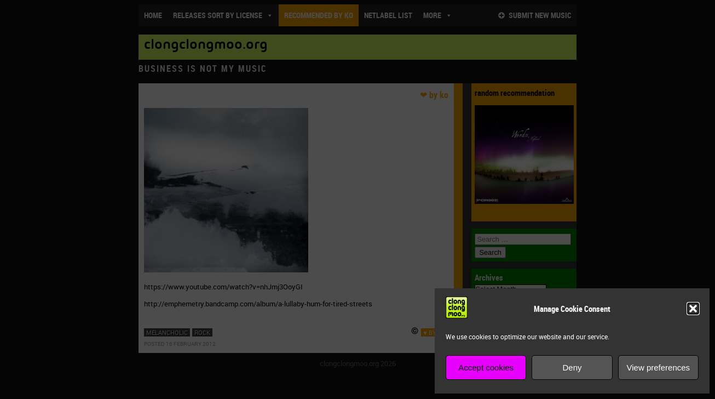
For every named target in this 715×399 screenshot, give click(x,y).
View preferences (658, 367)
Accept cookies (486, 367)
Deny (571, 367)
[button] (693, 308)
